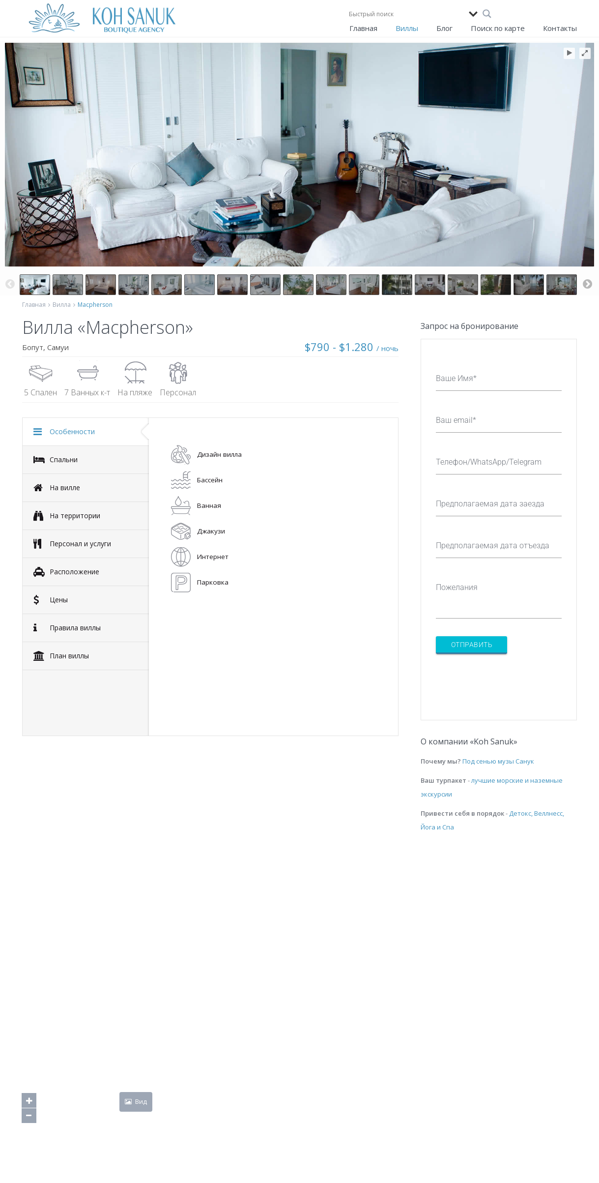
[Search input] (406, 14)
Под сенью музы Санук (498, 761)
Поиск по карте (498, 28)
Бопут (32, 347)
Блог (444, 28)
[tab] (86, 431)
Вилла (62, 304)
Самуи (58, 347)
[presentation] (510, 681)
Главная (363, 28)
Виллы (407, 28)
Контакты (560, 28)
